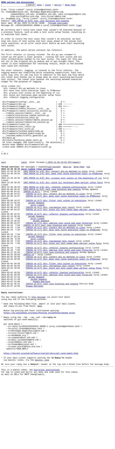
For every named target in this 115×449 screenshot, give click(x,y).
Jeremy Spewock (36, 241)
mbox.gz (67, 198)
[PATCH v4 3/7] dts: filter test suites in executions (56, 314)
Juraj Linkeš (37, 244)
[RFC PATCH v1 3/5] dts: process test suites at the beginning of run (62, 212)
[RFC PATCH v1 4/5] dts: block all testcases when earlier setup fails (63, 217)
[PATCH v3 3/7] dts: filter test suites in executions (56, 279)
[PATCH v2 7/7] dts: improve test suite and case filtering (59, 266)
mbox (39, 364)
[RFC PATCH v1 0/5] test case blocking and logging (40, 24)
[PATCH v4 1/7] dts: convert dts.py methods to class (55, 306)
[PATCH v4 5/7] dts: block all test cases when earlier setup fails (64, 320)
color (53, 5)
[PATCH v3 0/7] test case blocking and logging (49, 268)
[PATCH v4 (28, 304)
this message (39, 354)
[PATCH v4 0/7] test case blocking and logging (52, 339)
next (3, 193)
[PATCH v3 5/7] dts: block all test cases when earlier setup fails (64, 290)
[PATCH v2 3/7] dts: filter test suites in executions (56, 239)
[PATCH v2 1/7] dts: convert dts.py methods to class (55, 231)
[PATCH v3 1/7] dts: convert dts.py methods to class (55, 271)
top (88, 198)
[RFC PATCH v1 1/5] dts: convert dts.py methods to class (55, 204)
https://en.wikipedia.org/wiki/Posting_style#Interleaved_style (39, 373)
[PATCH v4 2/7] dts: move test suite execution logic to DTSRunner (63, 309)
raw (79, 29)
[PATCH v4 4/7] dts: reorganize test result (50, 317)
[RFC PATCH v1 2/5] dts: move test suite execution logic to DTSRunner (63, 206)
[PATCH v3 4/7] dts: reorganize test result (50, 287)
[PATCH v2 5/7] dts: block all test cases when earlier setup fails (64, 250)
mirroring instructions (47, 440)
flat (49, 198)
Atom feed (75, 5)
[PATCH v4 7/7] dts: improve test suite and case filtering (59, 328)
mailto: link (42, 429)
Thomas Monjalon (41, 336)
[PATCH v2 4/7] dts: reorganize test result (50, 247)
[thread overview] (58, 27)
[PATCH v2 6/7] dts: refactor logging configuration (55, 255)
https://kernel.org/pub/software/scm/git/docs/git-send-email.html (41, 421)
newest (76, 193)
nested (56, 198)
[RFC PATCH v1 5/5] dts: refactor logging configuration (54, 223)
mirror (62, 5)
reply (24, 193)
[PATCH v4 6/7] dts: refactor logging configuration (55, 325)
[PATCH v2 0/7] (31, 228)
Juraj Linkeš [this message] (37, 201)
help (44, 5)
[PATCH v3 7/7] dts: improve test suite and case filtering (59, 298)
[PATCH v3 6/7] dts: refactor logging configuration (55, 295)
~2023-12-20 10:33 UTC (59, 193)
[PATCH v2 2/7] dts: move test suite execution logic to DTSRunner (63, 233)
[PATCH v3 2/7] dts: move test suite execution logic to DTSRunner (63, 274)
